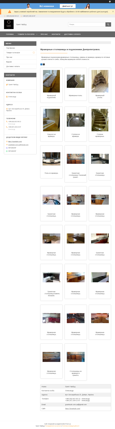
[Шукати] (108, 24)
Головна (10, 34)
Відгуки (9, 62)
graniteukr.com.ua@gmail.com (76, 404)
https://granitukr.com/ (72, 408)
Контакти (56, 34)
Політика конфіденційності (70, 426)
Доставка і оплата (72, 34)
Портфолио (10, 48)
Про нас (44, 34)
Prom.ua (68, 424)
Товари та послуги (26, 34)
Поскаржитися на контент (53, 426)
